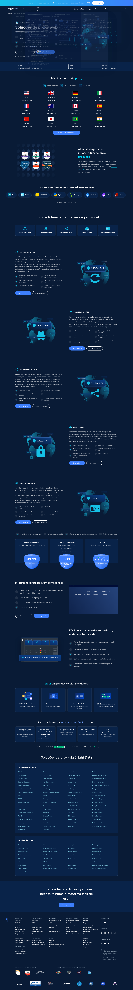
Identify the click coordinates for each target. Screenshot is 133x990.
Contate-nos (99, 8)
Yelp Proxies (47, 853)
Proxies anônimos (73, 789)
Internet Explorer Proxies (100, 857)
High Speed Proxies (49, 772)
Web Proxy (71, 817)
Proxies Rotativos (48, 796)
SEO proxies (72, 806)
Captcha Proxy (48, 765)
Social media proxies (25, 846)
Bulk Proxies (72, 761)
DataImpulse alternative (76, 765)
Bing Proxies (22, 857)
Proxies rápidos (23, 796)
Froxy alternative (48, 768)
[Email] (105, 935)
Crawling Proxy (97, 836)
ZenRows (46, 820)
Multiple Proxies (97, 782)
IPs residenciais (52, 86)
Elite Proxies (72, 839)
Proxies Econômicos (24, 792)
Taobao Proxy (72, 846)
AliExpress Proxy (48, 836)
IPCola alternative (24, 775)
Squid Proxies (96, 810)
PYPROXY (71, 803)
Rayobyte (21, 806)
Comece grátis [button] (120, 8)
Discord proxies (23, 839)
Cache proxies (23, 765)
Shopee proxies (73, 843)
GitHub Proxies (97, 839)
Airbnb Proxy (22, 836)
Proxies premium (97, 792)
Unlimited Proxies (98, 813)
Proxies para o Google (50, 860)
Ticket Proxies (97, 846)
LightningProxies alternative (101, 775)
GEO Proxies (72, 768)
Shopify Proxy (97, 843)
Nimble (45, 785)
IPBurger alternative (99, 772)
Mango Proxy (96, 778)
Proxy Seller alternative (75, 799)
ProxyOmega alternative (26, 803)
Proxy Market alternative (100, 796)
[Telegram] (108, 935)
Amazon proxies (73, 853)
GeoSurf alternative (24, 772)
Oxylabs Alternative (99, 785)
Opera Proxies (23, 860)
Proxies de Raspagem (99, 789)
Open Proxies (72, 785)
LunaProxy (71, 778)
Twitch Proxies (48, 850)
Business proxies (97, 761)
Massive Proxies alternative (52, 782)
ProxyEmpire (96, 799)
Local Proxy (47, 778)
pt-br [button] (90, 8)
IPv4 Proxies (72, 775)
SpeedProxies (72, 810)
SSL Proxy (21, 813)
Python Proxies (97, 803)
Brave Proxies (47, 857)
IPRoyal (45, 775)
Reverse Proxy (47, 806)
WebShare (21, 820)
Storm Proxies (47, 813)
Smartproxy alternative (26, 810)
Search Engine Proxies (99, 860)
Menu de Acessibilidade (22, 985)
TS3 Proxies (22, 850)
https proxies (72, 772)
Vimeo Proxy (72, 850)
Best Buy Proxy (73, 836)
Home (10, 13)
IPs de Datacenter (70, 86)
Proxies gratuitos (73, 792)
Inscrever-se (108, 8)
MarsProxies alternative (26, 782)
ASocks (20, 761)
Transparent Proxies (74, 813)
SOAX (45, 810)
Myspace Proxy (23, 843)
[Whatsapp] (101, 935)
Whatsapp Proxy (23, 853)
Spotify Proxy (47, 846)
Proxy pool (21, 799)
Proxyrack (46, 803)
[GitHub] (108, 914)
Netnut (20, 785)
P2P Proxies (22, 789)
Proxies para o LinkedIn (50, 843)
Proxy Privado (47, 799)
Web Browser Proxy (24, 817)
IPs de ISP (86, 86)
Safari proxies (72, 860)
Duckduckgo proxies (50, 839)
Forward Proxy (23, 768)
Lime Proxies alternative (26, 778)
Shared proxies (97, 806)
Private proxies (48, 789)
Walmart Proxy (97, 850)
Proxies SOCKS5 (73, 796)
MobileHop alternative (75, 782)
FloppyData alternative (100, 765)
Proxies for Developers (50, 792)
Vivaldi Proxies (22, 864)
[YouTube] (105, 914)
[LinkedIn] (101, 914)
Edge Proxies (72, 857)
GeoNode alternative (99, 768)
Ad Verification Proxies (99, 853)
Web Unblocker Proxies (100, 817)
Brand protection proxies (51, 761)
